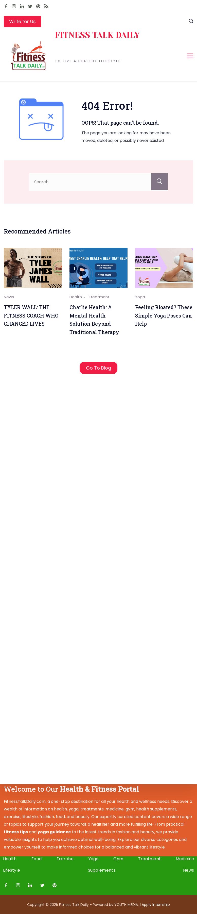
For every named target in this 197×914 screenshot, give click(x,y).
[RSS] (46, 6)
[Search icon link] (191, 21)
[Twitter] (30, 6)
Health (75, 297)
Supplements (101, 870)
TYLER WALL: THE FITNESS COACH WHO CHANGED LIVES (31, 315)
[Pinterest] (38, 6)
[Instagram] (14, 6)
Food (37, 859)
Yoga (140, 297)
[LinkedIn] (22, 6)
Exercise (65, 859)
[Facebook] (6, 6)
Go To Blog (98, 368)
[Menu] (190, 56)
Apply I (156, 904)
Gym (118, 859)
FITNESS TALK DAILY (97, 35)
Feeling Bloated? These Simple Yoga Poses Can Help (163, 315)
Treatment (99, 297)
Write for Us (22, 21)
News (9, 297)
